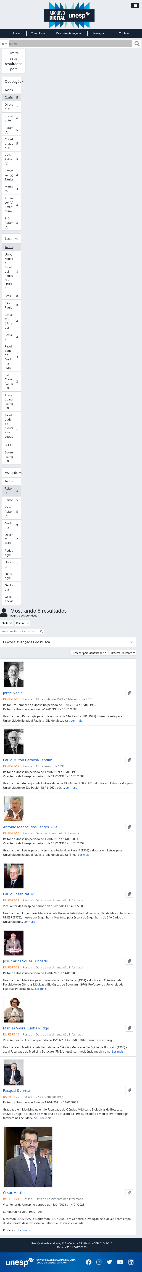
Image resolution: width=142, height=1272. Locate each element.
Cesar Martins (14, 1193)
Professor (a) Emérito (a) (13, 204)
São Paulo (13, 305)
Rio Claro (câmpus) (13, 381)
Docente (13, 564)
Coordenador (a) (13, 143)
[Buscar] (70, 43)
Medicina (13, 525)
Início (16, 33)
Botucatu (13, 337)
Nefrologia (13, 576)
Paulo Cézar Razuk (18, 894)
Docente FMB (13, 539)
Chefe (13, 98)
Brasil (13, 297)
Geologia (13, 587)
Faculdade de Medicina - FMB (13, 357)
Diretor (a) (13, 107)
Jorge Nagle (13, 693)
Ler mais (76, 721)
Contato (124, 33)
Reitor (13, 501)
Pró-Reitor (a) (13, 222)
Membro (13, 189)
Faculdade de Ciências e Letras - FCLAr (13, 430)
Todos (9, 90)
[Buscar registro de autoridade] (19, 631)
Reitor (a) (13, 130)
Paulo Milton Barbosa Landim (27, 760)
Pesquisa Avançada (68, 33)
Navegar (99, 33)
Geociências (13, 599)
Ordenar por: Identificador (88, 653)
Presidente (13, 118)
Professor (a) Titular (13, 175)
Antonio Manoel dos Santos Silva (30, 827)
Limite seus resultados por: (13, 61)
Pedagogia (13, 553)
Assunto (11, 472)
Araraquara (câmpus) (13, 401)
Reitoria (13, 491)
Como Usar (38, 33)
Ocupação (13, 81)
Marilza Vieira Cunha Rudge (26, 1028)
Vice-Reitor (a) (13, 159)
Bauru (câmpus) (13, 456)
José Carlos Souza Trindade (25, 961)
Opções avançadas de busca (26, 642)
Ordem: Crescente (122, 653)
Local (9, 238)
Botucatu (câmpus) (13, 321)
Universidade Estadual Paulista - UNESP (13, 272)
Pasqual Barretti (16, 1090)
